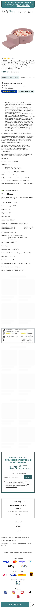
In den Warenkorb (15, 605)
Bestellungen (18, 502)
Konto (18, 522)
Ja (17, 190)
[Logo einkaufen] (8, 11)
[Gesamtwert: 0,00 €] (29, 11)
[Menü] (34, 12)
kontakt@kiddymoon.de (8, 540)
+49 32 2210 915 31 (7, 537)
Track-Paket (18, 508)
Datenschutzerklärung (11, 487)
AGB (28, 484)
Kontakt (18, 515)
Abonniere (28, 477)
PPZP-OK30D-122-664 (24, 263)
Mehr (30, 197)
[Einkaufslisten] (24, 11)
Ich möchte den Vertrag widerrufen (18, 511)
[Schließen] (32, 4)
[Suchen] (19, 11)
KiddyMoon (10, 194)
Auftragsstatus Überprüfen (18, 505)
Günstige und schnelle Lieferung (13, 83)
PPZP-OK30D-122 (11, 202)
